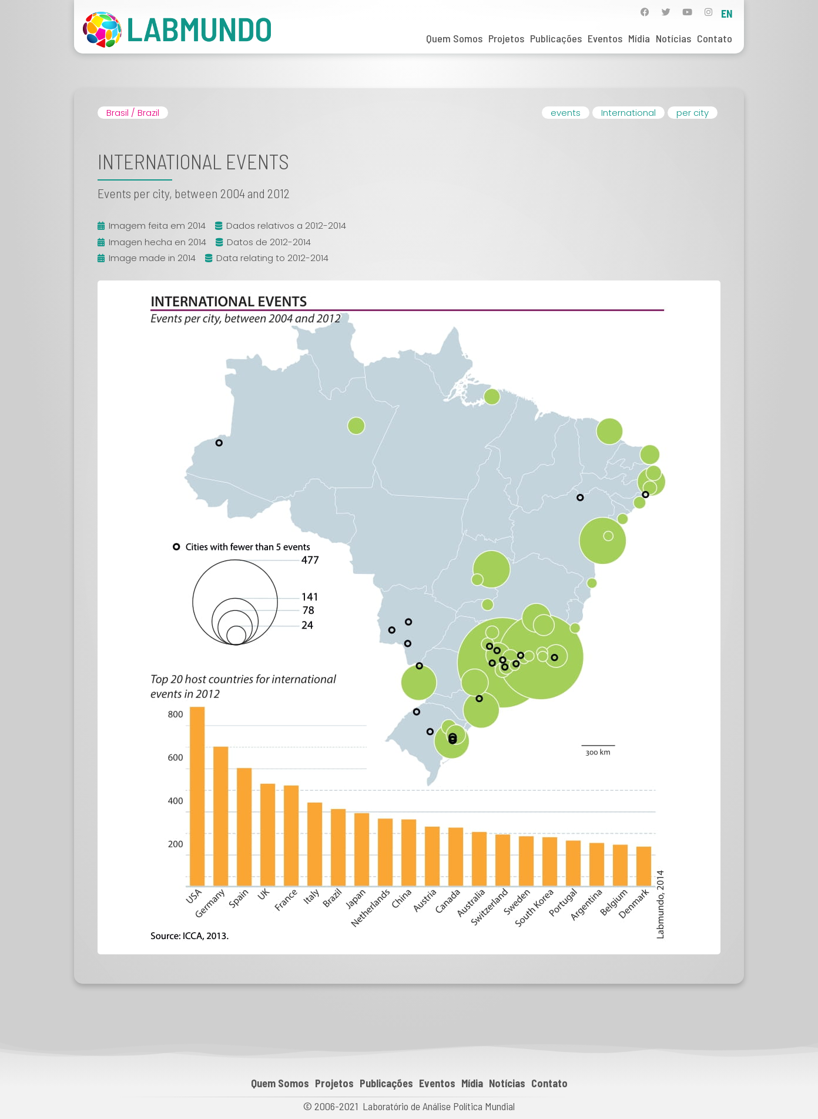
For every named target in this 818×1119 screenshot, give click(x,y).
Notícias (673, 38)
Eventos (605, 38)
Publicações (556, 38)
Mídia (639, 38)
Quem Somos (454, 38)
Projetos (506, 38)
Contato (714, 38)
